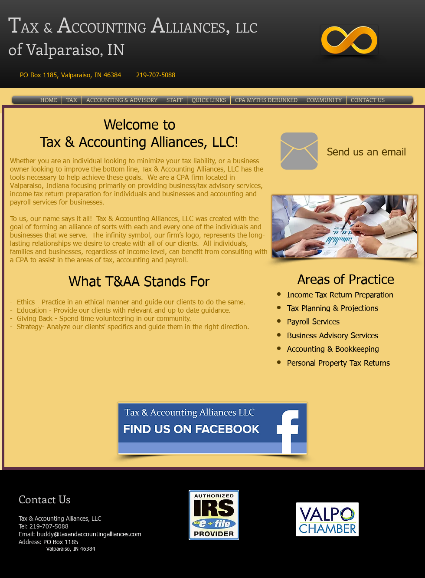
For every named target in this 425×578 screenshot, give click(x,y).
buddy (45, 535)
